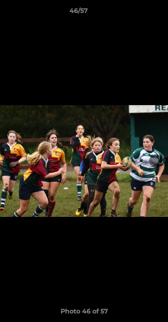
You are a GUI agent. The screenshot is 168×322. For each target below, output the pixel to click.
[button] (135, 13)
